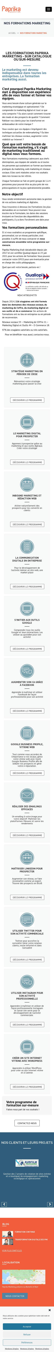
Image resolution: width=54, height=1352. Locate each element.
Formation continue (25, 1232)
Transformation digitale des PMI (31, 1239)
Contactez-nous (27, 1123)
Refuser (27, 1334)
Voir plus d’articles (12, 1250)
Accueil (12, 33)
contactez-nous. (41, 334)
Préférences (27, 1342)
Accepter (27, 1326)
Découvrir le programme (27, 400)
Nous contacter (14, 1296)
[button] (49, 1310)
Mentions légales (12, 1349)
